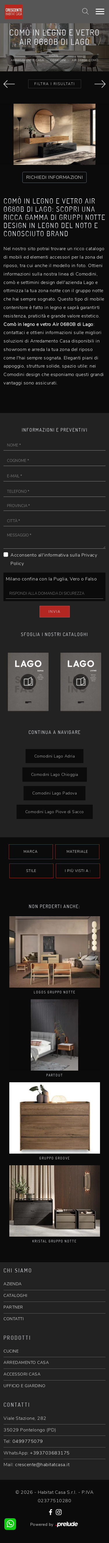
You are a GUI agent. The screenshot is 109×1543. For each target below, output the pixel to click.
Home (53, 56)
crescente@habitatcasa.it (42, 1464)
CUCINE (11, 1351)
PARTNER (13, 1307)
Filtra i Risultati (54, 84)
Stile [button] (31, 870)
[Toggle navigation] (100, 12)
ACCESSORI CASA (21, 1374)
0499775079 (27, 1441)
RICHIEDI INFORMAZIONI (54, 177)
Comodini (58, 60)
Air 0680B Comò (85, 60)
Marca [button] (31, 851)
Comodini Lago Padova (54, 793)
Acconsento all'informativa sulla (53, 559)
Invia (55, 611)
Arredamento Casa (27, 60)
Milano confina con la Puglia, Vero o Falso (51, 579)
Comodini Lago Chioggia (54, 774)
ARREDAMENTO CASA (26, 1362)
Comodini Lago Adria (54, 756)
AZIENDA (12, 1284)
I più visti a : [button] (78, 870)
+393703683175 (50, 1453)
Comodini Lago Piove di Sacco (54, 812)
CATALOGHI (15, 1295)
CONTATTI (13, 1319)
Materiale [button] (77, 851)
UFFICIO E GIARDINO (24, 1386)
